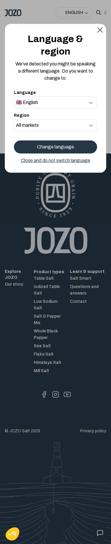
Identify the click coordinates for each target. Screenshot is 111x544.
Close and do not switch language (55, 160)
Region (21, 115)
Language (25, 92)
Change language (55, 146)
